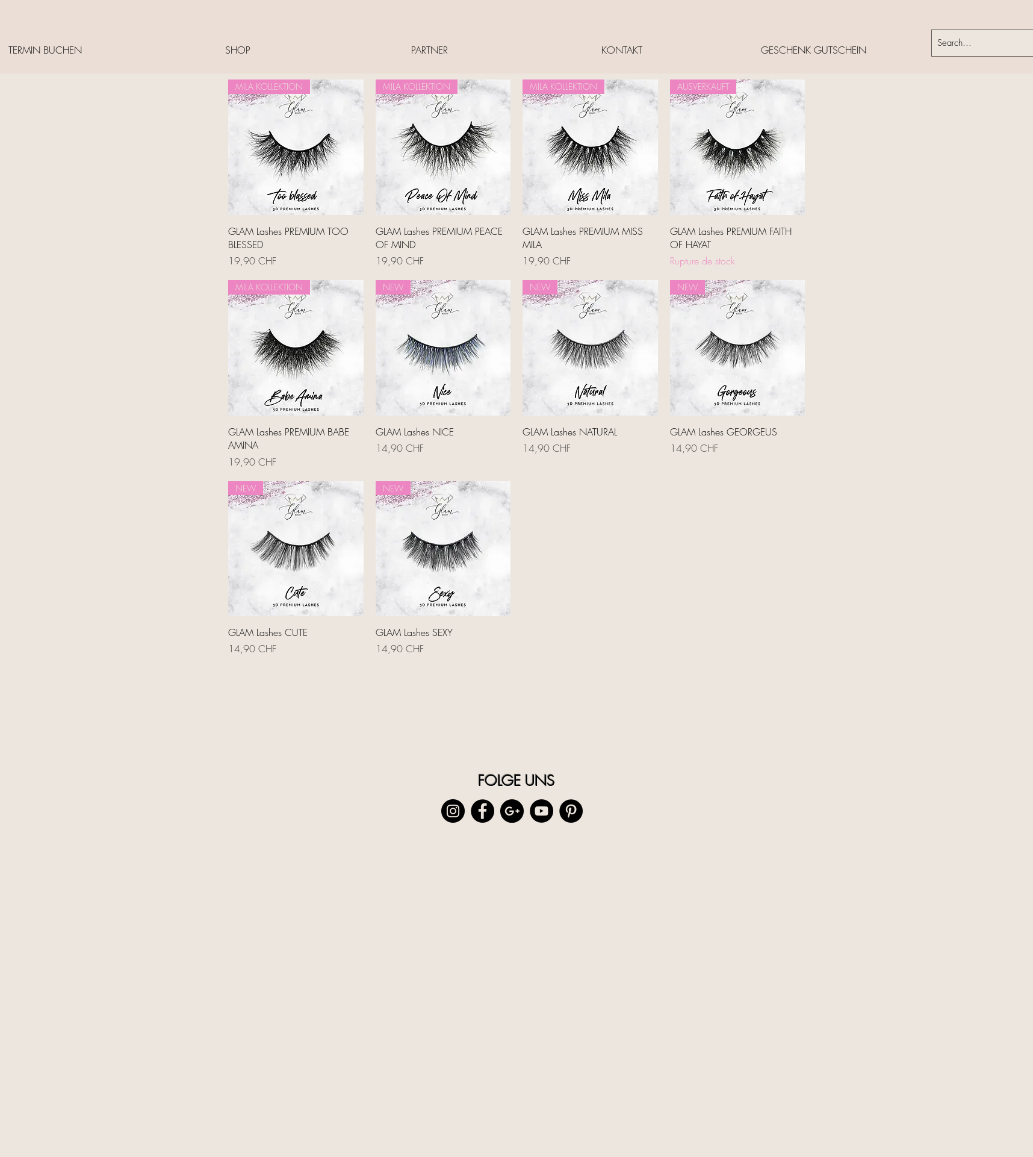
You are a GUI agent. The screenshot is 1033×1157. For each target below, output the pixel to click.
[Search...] (973, 43)
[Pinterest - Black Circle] (571, 811)
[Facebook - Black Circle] (482, 811)
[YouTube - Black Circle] (541, 811)
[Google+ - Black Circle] (512, 811)
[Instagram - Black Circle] (453, 811)
